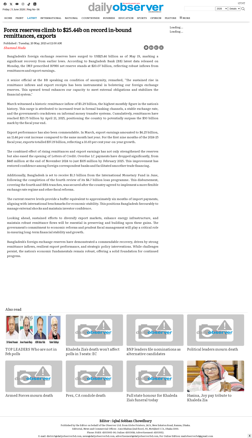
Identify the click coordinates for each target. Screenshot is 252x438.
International (50, 18)
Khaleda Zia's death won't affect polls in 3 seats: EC (93, 351)
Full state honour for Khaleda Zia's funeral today (152, 397)
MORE (185, 18)
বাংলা (241, 3)
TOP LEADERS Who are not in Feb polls (31, 351)
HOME (8, 18)
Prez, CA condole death (86, 395)
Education (126, 18)
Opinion (155, 18)
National (71, 18)
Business (109, 18)
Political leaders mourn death (212, 349)
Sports (142, 18)
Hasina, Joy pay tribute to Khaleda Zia (209, 397)
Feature (170, 18)
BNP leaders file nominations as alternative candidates (154, 351)
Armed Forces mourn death (29, 395)
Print (20, 18)
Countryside (91, 18)
